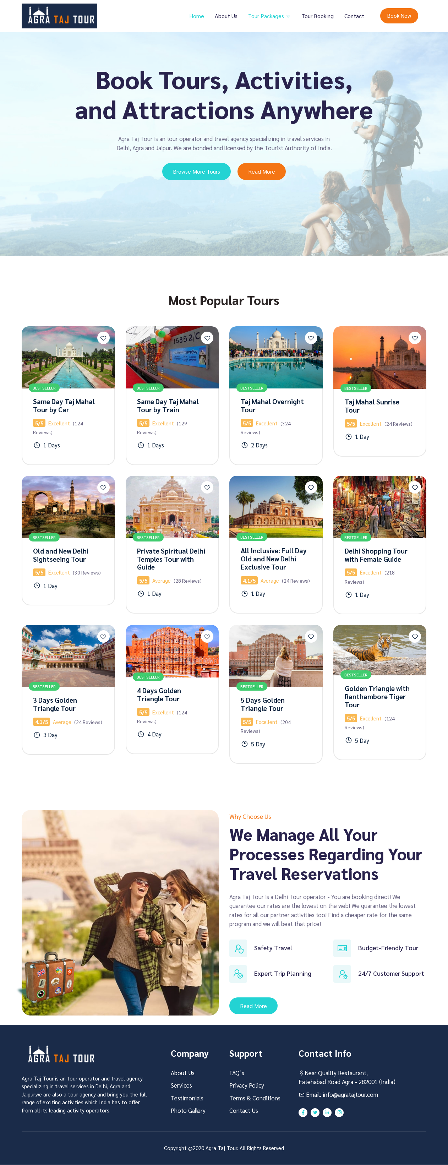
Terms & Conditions (254, 1098)
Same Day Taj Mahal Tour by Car (64, 405)
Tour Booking (317, 16)
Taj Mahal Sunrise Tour (372, 405)
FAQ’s (236, 1073)
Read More (261, 171)
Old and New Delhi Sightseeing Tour (60, 554)
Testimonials (187, 1098)
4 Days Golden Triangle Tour (159, 694)
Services (181, 1085)
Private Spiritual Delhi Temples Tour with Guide (171, 558)
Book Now (399, 15)
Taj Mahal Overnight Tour (272, 405)
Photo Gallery (188, 1111)
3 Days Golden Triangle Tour (55, 704)
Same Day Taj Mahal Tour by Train (168, 405)
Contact (354, 16)
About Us (226, 16)
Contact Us (243, 1111)
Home (196, 16)
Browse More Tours (196, 171)
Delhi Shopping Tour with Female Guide (376, 554)
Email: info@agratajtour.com (339, 1095)
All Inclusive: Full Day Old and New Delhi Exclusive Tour (274, 558)
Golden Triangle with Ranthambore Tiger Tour (377, 696)
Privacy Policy (246, 1085)
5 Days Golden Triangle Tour (263, 704)
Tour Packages (266, 16)
